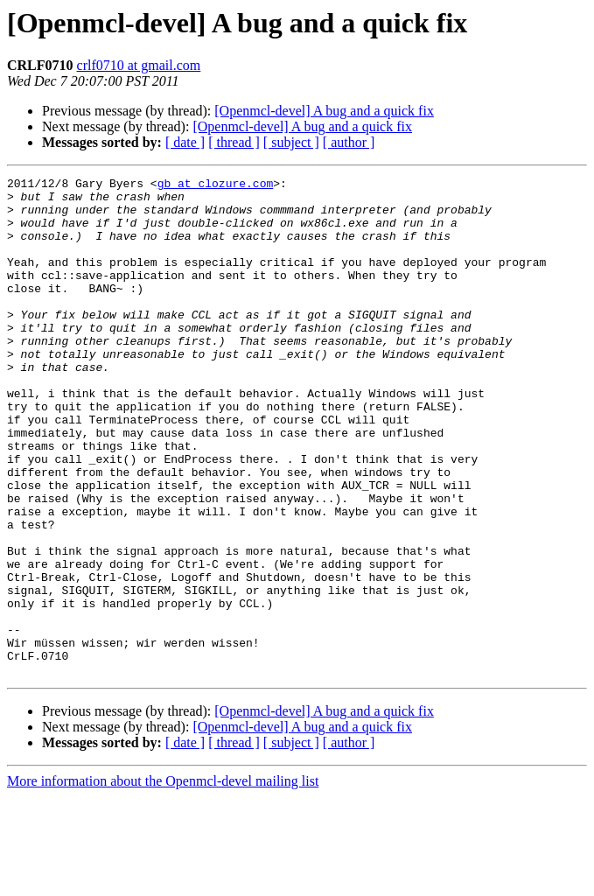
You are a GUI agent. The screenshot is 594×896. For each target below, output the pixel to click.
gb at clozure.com (215, 185)
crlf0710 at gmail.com (139, 65)
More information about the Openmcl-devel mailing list (162, 880)
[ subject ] (291, 142)
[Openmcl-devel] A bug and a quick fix (324, 110)
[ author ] (349, 142)
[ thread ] (234, 142)
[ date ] (185, 142)
